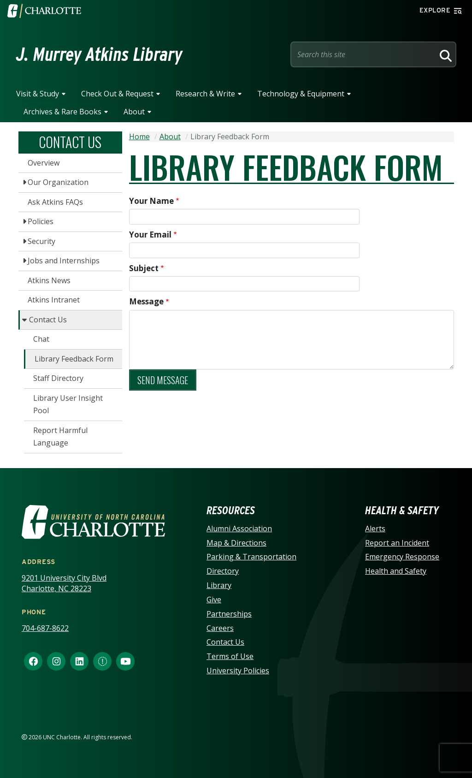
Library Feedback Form (74, 359)
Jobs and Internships (64, 260)
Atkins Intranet (54, 300)
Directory (222, 571)
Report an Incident (397, 543)
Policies (40, 221)
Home (139, 136)
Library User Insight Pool (68, 404)
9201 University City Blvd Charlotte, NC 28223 (64, 583)
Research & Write (205, 94)
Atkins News (49, 280)
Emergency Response (402, 557)
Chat (41, 339)
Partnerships (229, 614)
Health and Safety (395, 571)
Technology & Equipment (300, 94)
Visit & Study (37, 94)
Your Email (150, 234)
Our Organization (58, 182)
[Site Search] (364, 54)
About (134, 112)
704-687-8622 (45, 628)
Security (41, 241)
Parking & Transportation (251, 557)
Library (218, 585)
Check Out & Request (117, 94)
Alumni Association (239, 528)
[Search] (444, 54)
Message (146, 301)
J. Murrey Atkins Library (99, 54)
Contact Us (48, 320)
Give (213, 599)
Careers (220, 628)
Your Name (151, 201)
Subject (144, 268)
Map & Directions (236, 543)
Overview (43, 163)
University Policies (237, 670)
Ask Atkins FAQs (55, 202)
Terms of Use (230, 656)
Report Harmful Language (60, 436)
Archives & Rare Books (62, 112)
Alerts (375, 528)
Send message (162, 380)
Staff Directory (58, 378)
